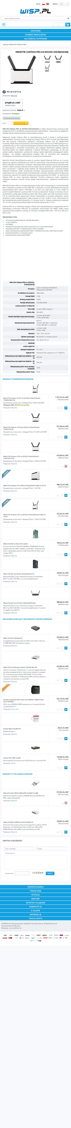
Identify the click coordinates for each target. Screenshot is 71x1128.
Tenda (13, 763)
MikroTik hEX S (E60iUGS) (12, 638)
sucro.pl (11, 928)
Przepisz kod (9, 873)
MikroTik (13, 44)
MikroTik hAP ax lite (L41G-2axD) (15, 544)
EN (47, 4)
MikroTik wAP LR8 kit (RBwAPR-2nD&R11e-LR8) (20, 793)
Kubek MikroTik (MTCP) (12, 729)
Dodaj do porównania (11, 118)
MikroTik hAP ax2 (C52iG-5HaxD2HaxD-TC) (18, 574)
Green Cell (14, 709)
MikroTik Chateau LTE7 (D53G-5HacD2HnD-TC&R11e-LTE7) (24, 485)
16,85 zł (20, 110)
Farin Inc (19, 928)
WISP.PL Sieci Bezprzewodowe (13, 923)
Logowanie (55, 25)
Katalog (5, 44)
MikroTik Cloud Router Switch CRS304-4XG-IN (20, 667)
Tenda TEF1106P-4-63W (11, 758)
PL (43, 4)
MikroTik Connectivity (22, 405)
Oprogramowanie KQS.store (10, 926)
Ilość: (4, 123)
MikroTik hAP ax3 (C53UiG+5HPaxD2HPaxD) (19, 603)
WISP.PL (35, 11)
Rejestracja (61, 25)
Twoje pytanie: (10, 853)
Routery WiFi (21, 44)
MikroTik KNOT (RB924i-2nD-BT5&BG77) (18, 822)
